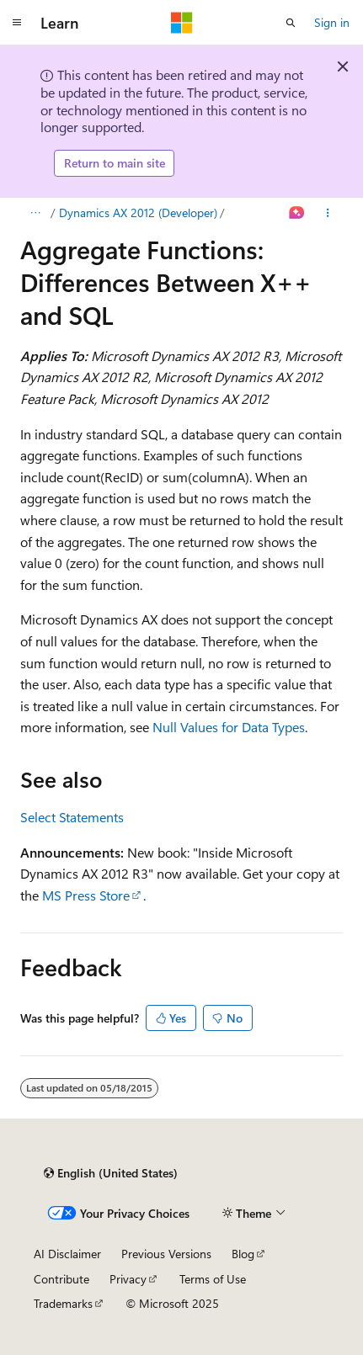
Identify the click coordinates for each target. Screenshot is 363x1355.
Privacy (128, 1279)
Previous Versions (166, 1254)
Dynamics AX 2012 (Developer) (138, 213)
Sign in (332, 22)
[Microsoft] (182, 23)
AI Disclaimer (67, 1254)
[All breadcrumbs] (35, 212)
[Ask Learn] (296, 212)
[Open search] (290, 23)
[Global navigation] (17, 23)
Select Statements (72, 817)
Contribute (61, 1279)
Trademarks (63, 1303)
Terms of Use (212, 1279)
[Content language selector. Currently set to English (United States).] (111, 1173)
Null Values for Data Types (228, 727)
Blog (243, 1254)
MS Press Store (86, 895)
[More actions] (328, 212)
